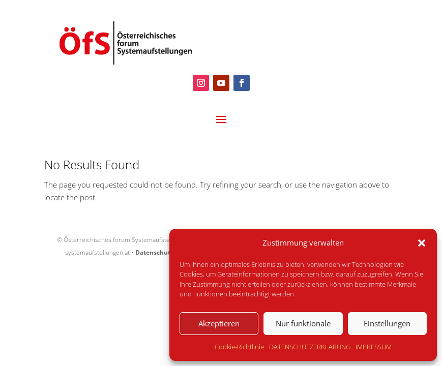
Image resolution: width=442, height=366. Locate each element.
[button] (422, 243)
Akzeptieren (219, 323)
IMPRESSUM (374, 346)
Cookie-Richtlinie (239, 346)
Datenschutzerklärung (169, 252)
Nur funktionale (303, 323)
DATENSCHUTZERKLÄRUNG (309, 346)
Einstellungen (387, 323)
